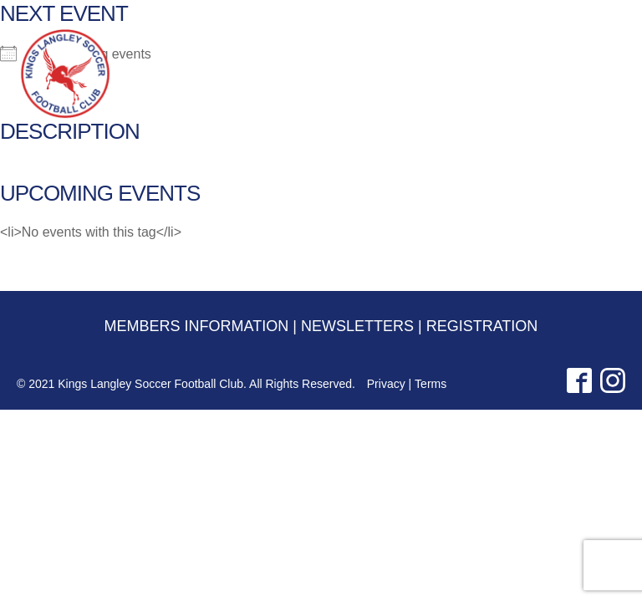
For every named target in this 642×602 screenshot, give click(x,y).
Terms (430, 383)
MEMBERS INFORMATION (416, 18)
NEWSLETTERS (515, 18)
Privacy (386, 383)
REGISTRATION (591, 18)
